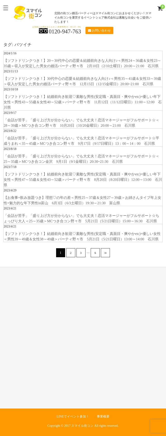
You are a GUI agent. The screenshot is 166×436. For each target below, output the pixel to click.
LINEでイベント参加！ (73, 416)
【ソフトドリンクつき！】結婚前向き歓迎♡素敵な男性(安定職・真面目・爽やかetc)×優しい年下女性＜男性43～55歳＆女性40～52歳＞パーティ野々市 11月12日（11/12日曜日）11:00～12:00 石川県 (83, 102)
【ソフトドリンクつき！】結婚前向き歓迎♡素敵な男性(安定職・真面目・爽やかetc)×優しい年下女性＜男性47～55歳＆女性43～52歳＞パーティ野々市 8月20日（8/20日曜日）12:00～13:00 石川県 (83, 179)
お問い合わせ (99, 30)
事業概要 (103, 416)
